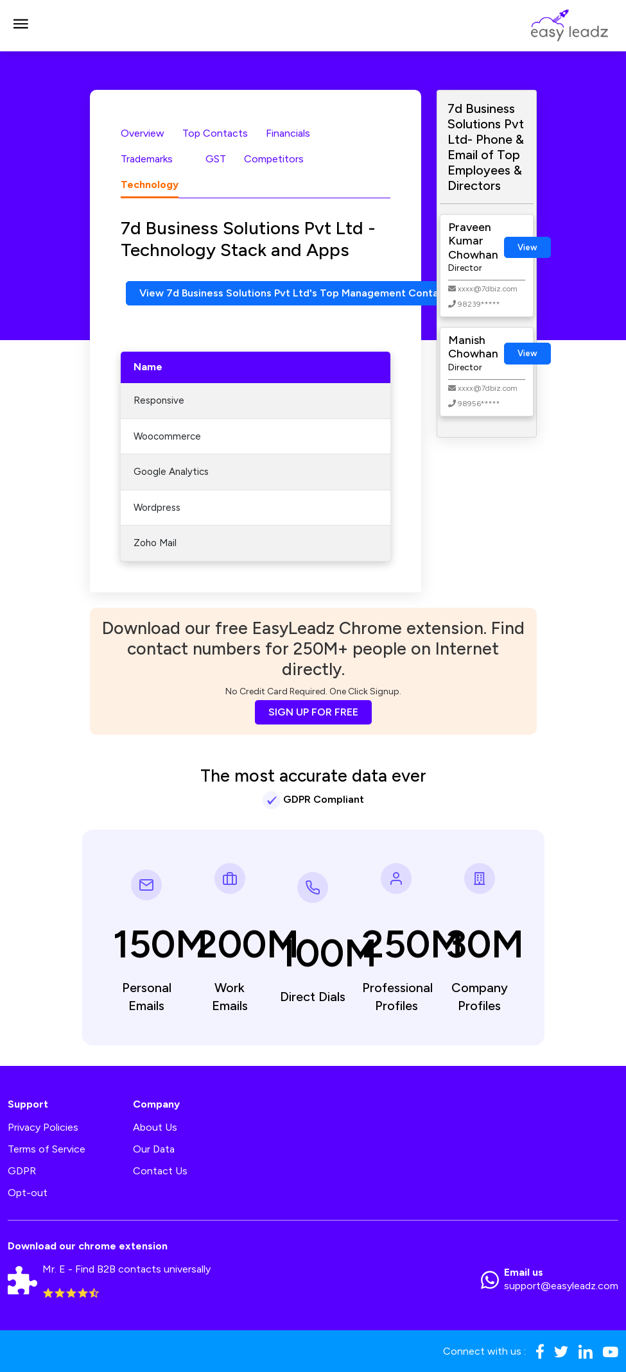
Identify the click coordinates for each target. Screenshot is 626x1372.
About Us (155, 1127)
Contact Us (160, 1171)
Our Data (154, 1149)
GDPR (22, 1171)
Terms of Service (46, 1149)
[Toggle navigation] (20, 26)
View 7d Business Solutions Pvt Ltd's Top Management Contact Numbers (317, 293)
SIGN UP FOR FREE (313, 712)
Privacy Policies (43, 1127)
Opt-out (28, 1193)
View (527, 247)
